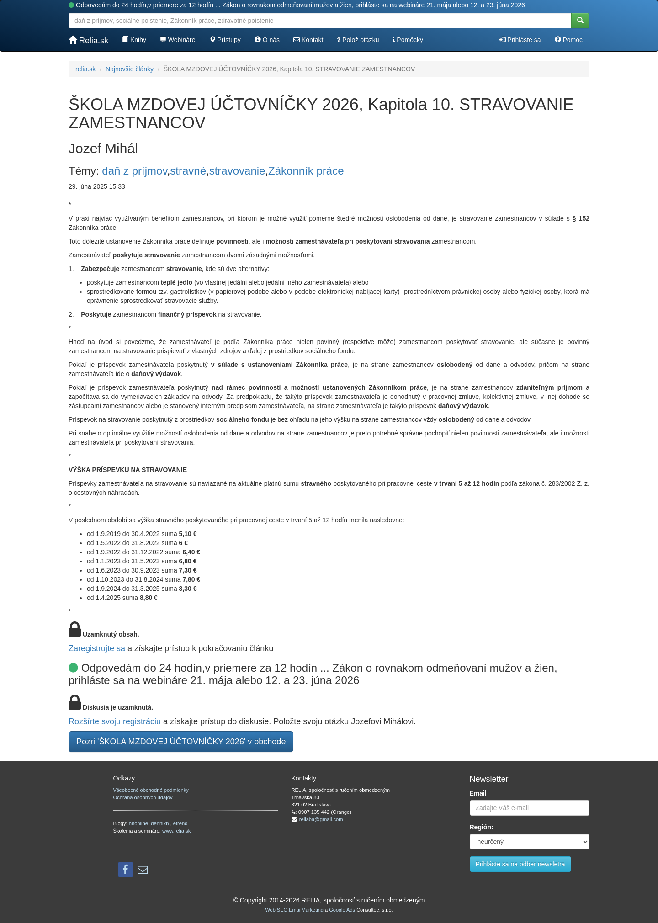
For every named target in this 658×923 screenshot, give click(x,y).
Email (478, 793)
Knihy (134, 39)
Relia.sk (88, 40)
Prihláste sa (520, 39)
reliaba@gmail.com (321, 819)
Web (270, 909)
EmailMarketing (306, 909)
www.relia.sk (176, 830)
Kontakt (308, 39)
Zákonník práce (306, 170)
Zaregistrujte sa (97, 648)
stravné (188, 170)
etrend (180, 823)
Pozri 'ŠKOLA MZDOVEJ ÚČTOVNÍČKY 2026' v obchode (181, 741)
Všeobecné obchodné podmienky (151, 790)
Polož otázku (358, 39)
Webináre (178, 39)
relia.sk (85, 69)
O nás (267, 39)
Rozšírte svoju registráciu (115, 721)
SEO (282, 909)
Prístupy (225, 39)
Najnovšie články (130, 69)
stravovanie (237, 170)
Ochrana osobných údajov (143, 797)
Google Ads (342, 909)
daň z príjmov (134, 170)
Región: (482, 827)
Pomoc (569, 39)
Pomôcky (408, 39)
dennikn (160, 823)
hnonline (138, 823)
